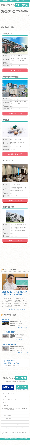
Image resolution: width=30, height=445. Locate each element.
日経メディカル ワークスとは (8, 393)
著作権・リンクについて (7, 422)
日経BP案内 (5, 405)
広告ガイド (4, 402)
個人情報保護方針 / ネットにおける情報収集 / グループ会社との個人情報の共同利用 (14, 409)
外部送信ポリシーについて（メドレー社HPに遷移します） (14, 433)
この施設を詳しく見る (15, 70)
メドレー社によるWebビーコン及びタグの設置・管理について (14, 428)
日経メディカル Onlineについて (9, 399)
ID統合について (5, 412)
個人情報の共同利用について (8, 415)
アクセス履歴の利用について (8, 418)
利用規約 (4, 396)
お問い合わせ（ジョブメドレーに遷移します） (12, 425)
